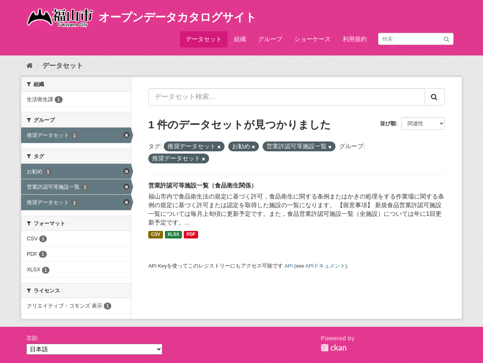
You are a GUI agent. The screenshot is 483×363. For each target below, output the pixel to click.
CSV (155, 234)
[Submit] (446, 38)
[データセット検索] (416, 39)
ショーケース (312, 39)
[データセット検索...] (286, 97)
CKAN (333, 348)
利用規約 (355, 39)
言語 (31, 338)
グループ (270, 39)
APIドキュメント (325, 266)
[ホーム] (29, 65)
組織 (240, 39)
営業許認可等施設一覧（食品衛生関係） (202, 185)
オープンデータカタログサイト (177, 17)
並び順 (388, 123)
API (289, 266)
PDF (190, 234)
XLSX (173, 234)
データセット (204, 39)
